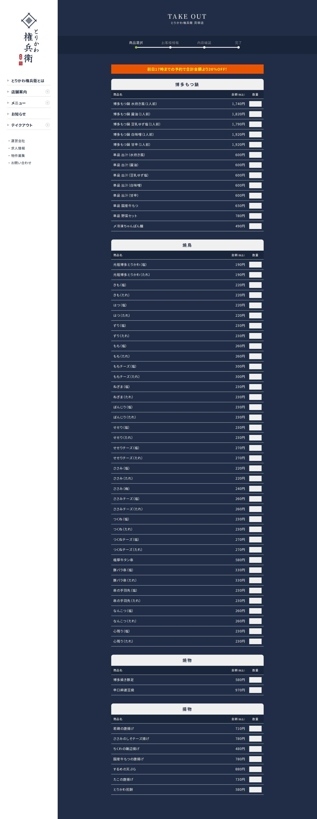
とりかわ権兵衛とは (27, 80)
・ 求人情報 (16, 148)
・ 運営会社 (16, 140)
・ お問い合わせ (20, 162)
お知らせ (18, 114)
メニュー (18, 102)
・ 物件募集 (16, 155)
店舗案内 (19, 91)
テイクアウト (22, 125)
